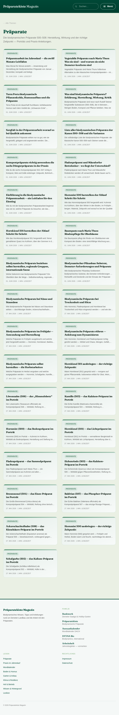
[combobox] (86, 6)
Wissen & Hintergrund (12, 689)
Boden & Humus (10, 671)
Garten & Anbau (10, 676)
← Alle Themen (9, 23)
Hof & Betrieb (8, 684)
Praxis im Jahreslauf (11, 663)
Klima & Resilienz (10, 680)
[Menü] (108, 6)
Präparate (7, 659)
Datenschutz (67, 663)
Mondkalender (9, 667)
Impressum (67, 659)
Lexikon (6, 693)
